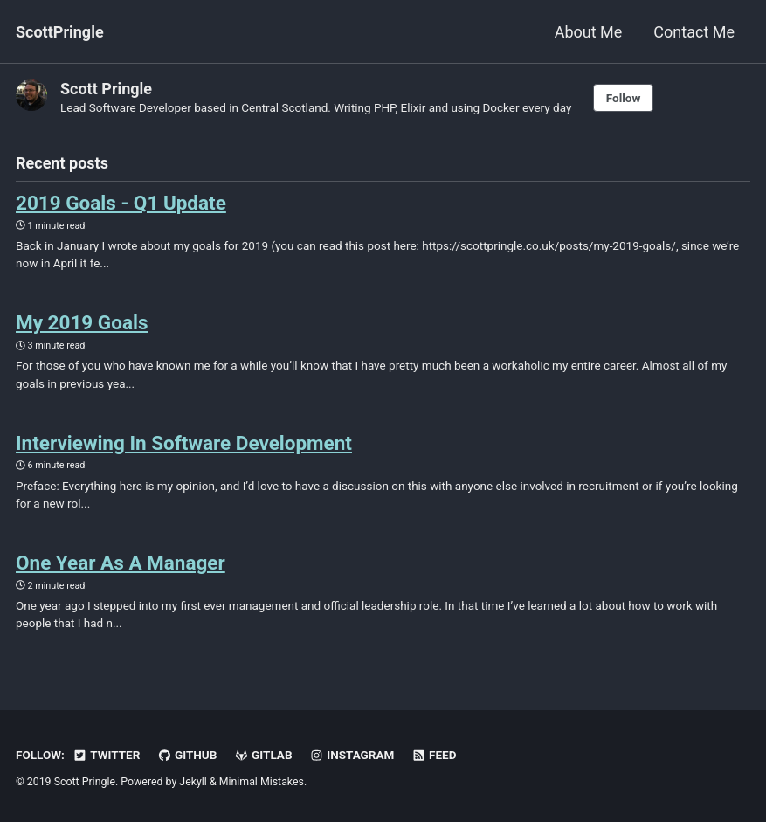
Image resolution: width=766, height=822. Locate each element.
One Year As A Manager (120, 562)
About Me (589, 32)
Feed (434, 755)
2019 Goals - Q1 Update (121, 202)
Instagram (351, 755)
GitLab (263, 755)
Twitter (106, 755)
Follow (623, 98)
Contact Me (694, 32)
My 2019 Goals (82, 322)
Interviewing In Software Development (184, 443)
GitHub (187, 755)
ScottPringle (60, 32)
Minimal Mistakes (261, 782)
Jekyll (193, 782)
